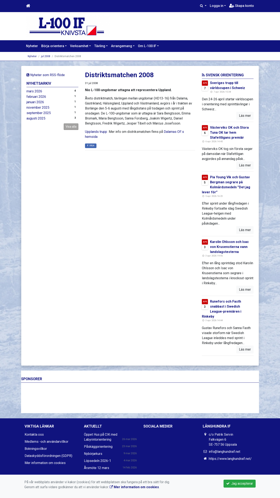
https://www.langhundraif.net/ (230, 459)
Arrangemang (121, 46)
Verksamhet (79, 46)
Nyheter (32, 46)
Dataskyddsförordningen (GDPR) (48, 456)
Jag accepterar (239, 483)
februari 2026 (36, 97)
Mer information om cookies (45, 463)
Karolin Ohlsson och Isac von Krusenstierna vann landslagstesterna (229, 247)
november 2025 (37, 107)
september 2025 (38, 113)
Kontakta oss (34, 434)
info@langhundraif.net (224, 452)
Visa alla (71, 126)
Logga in (216, 6)
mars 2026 (34, 91)
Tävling (99, 46)
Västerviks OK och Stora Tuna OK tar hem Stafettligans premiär (229, 133)
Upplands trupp (96, 132)
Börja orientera (52, 46)
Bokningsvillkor (36, 449)
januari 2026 (35, 102)
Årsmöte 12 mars (96, 468)
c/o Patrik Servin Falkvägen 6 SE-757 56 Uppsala (223, 439)
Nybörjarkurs (93, 454)
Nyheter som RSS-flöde (45, 75)
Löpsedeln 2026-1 (97, 461)
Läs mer (245, 116)
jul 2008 (45, 56)
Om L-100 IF (147, 46)
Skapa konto (241, 6)
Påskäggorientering (98, 447)
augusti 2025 (35, 118)
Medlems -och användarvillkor (46, 442)
